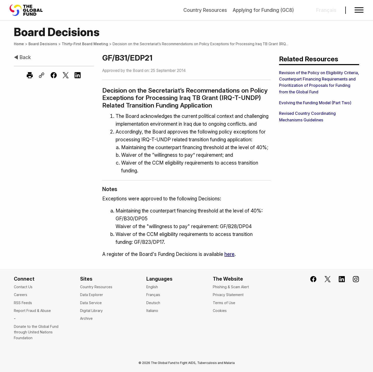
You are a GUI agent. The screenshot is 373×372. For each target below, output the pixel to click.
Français (153, 295)
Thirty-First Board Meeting (85, 44)
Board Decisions (42, 44)
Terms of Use (224, 303)
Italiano (152, 310)
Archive (86, 318)
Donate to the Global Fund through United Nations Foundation (36, 332)
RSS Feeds (23, 303)
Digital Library (91, 310)
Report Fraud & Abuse (32, 310)
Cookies (220, 310)
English (152, 287)
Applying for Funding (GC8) (263, 10)
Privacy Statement (228, 295)
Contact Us (23, 287)
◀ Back (22, 57)
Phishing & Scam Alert (231, 287)
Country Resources (205, 10)
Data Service (91, 303)
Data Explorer (91, 295)
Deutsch (153, 303)
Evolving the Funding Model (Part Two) (315, 102)
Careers (20, 295)
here (229, 254)
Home (19, 44)
